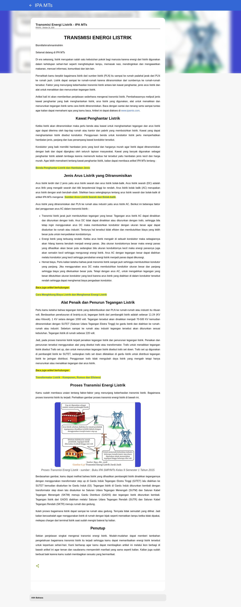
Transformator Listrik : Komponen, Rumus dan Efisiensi (68, 377)
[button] (37, 566)
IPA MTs (44, 5)
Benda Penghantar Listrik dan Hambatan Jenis (63, 168)
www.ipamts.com (130, 110)
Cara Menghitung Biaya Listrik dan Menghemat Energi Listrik (71, 294)
